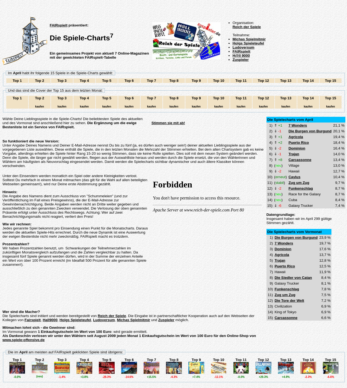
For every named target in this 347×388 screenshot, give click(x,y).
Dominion (297, 148)
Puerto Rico (299, 143)
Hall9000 (50, 320)
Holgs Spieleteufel (248, 43)
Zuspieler (241, 60)
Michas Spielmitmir (249, 39)
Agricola (296, 137)
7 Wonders (298, 125)
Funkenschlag (301, 188)
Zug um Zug (299, 183)
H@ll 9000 (241, 55)
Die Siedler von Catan (293, 278)
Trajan (294, 154)
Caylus (295, 177)
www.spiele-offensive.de (23, 340)
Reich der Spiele (247, 27)
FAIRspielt (58, 25)
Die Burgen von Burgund (310, 131)
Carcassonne (300, 160)
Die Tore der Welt (289, 301)
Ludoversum (243, 47)
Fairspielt (33, 320)
